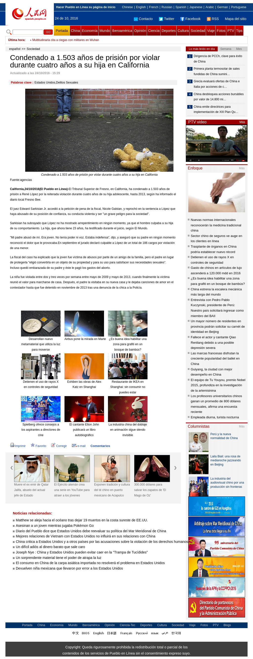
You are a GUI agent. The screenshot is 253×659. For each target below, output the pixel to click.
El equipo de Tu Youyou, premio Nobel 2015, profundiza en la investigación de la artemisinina (218, 385)
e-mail (79, 446)
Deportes (169, 31)
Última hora (16, 40)
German (222, 7)
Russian (167, 7)
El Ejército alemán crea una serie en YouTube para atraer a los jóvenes (72, 490)
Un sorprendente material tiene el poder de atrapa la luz (58, 558)
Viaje (211, 31)
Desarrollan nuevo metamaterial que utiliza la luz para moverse (40, 344)
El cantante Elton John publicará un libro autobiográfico (84, 430)
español (15, 49)
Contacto (143, 19)
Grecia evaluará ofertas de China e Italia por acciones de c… (217, 84)
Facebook (190, 19)
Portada (62, 31)
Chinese (127, 7)
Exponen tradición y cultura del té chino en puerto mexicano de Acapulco (112, 490)
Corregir (59, 446)
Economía (90, 31)
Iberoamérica (122, 31)
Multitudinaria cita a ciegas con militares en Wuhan (65, 40)
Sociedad (198, 31)
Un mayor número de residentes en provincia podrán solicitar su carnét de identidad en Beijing (218, 326)
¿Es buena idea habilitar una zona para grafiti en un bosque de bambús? (128, 344)
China (75, 31)
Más (242, 122)
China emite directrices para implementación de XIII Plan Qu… (216, 109)
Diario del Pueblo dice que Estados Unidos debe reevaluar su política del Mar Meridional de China (91, 531)
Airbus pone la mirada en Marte (85, 339)
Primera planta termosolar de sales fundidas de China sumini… (217, 71)
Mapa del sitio (235, 19)
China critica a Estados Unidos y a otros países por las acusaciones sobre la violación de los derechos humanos (102, 542)
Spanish (180, 7)
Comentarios (100, 446)
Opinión (140, 31)
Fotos (221, 31)
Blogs (227, 625)
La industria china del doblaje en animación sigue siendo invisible (127, 430)
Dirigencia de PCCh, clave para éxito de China (218, 58)
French (153, 7)
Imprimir (18, 446)
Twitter (166, 19)
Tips (239, 31)
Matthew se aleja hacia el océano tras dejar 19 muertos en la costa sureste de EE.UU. (82, 520)
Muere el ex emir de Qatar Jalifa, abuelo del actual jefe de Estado (31, 490)
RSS (213, 19)
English (141, 7)
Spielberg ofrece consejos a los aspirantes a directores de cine (40, 430)
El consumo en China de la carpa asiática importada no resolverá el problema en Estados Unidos (90, 563)
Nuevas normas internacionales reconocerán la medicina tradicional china (216, 225)
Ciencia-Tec (127, 625)
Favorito (38, 446)
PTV (230, 31)
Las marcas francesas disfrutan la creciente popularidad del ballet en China (215, 358)
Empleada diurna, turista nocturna (215, 417)
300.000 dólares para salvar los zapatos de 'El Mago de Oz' (150, 490)
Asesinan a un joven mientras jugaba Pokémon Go (55, 526)
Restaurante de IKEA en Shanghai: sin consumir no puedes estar (127, 387)
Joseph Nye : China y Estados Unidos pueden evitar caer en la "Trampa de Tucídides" (83, 552)
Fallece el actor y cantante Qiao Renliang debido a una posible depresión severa (213, 342)
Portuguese (238, 7)
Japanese (196, 7)
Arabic (210, 7)
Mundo (105, 31)
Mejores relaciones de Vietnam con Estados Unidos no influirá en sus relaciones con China (85, 536)
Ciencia (154, 31)
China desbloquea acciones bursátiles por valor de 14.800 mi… (219, 96)
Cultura (183, 31)
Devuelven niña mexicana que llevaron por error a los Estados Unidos (69, 568)
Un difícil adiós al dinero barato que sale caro (50, 547)
